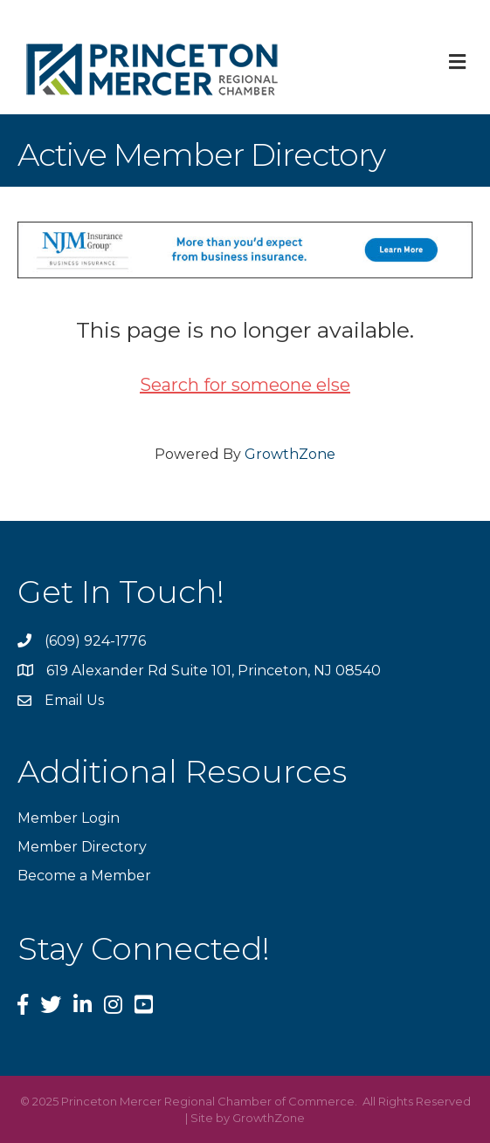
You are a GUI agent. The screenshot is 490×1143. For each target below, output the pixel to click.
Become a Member (84, 875)
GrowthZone (290, 454)
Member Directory (82, 846)
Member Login (68, 818)
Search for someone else (245, 384)
